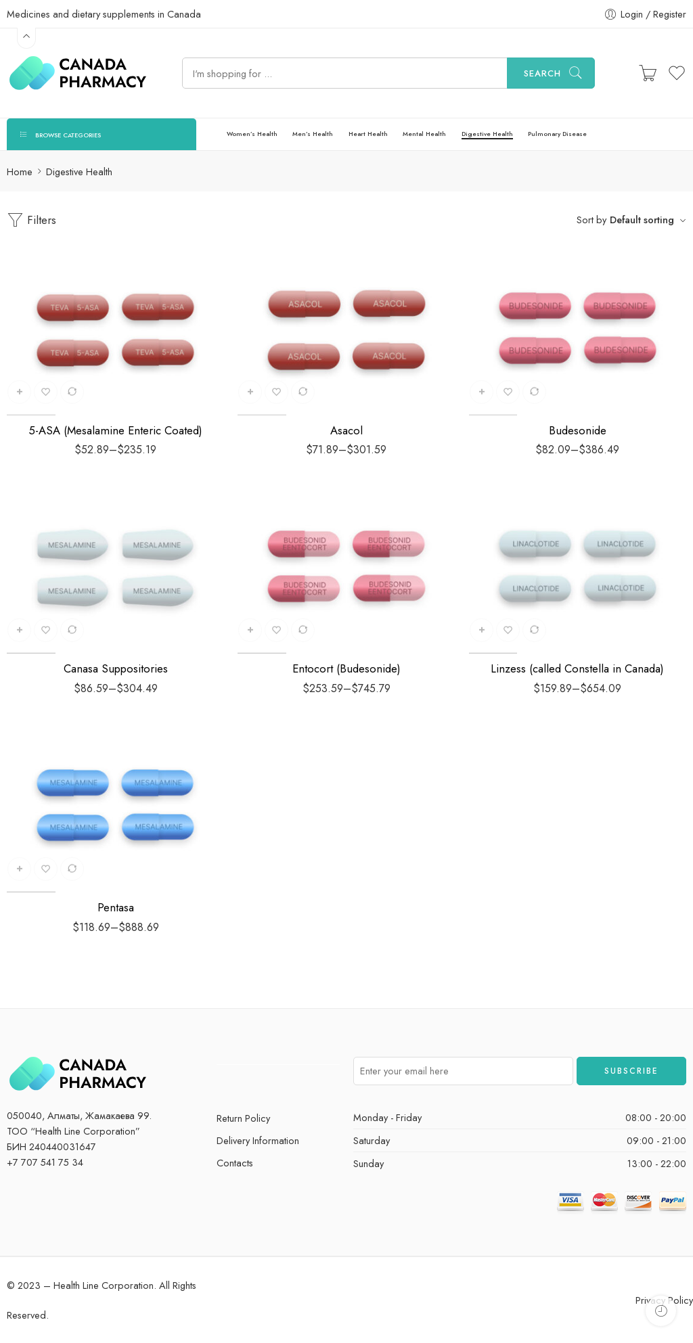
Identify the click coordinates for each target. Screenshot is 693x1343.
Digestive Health (487, 133)
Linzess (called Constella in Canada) (577, 668)
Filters (31, 220)
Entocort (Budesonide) (346, 668)
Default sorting (642, 219)
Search (542, 73)
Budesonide (577, 430)
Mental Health (424, 133)
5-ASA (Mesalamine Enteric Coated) (115, 430)
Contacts (235, 1163)
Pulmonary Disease (557, 133)
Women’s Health (252, 133)
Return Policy (243, 1118)
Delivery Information (258, 1140)
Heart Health (368, 133)
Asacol (346, 430)
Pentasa (115, 907)
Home (19, 171)
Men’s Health (312, 133)
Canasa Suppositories (116, 668)
